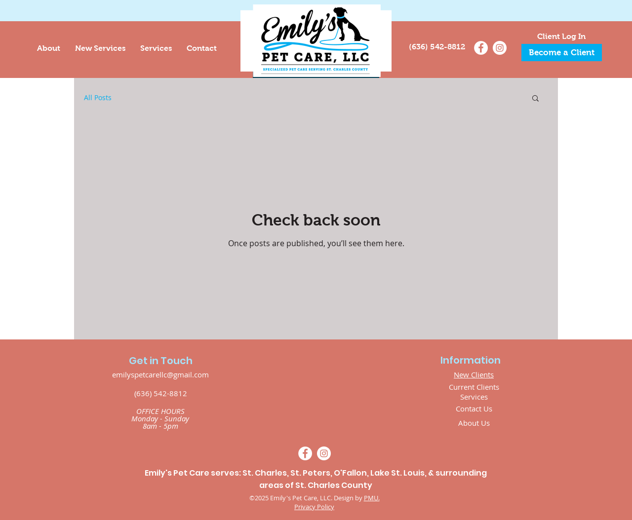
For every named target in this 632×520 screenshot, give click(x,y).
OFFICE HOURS (160, 411)
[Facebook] (481, 48)
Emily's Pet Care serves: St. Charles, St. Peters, (239, 473)
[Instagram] (500, 48)
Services (474, 397)
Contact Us (474, 408)
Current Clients (474, 387)
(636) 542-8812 (160, 393)
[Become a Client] (561, 52)
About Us (474, 423)
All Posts (98, 97)
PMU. (372, 497)
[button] (535, 99)
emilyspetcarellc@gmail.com (160, 374)
